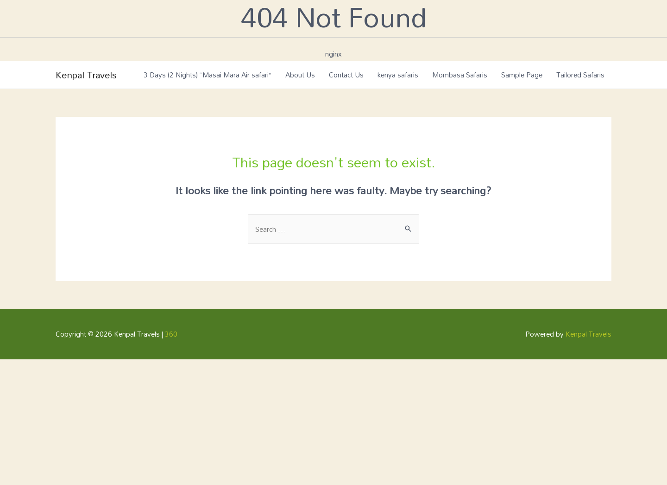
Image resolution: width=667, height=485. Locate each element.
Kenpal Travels (86, 74)
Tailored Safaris (580, 75)
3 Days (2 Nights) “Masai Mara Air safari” (207, 75)
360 (171, 334)
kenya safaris (398, 75)
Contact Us (346, 75)
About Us (300, 75)
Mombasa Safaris (459, 75)
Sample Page (521, 75)
